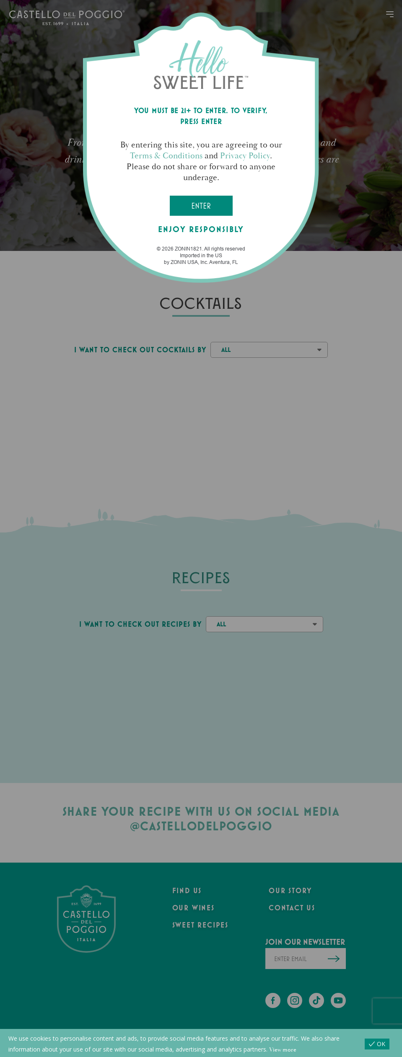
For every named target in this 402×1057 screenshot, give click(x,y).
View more (282, 1050)
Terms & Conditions (166, 155)
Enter (201, 205)
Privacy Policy (245, 155)
